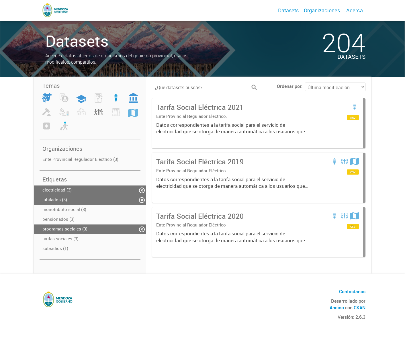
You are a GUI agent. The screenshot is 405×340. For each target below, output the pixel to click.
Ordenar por (289, 86)
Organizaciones (322, 10)
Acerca (354, 10)
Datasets (288, 10)
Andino (337, 307)
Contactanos (352, 291)
